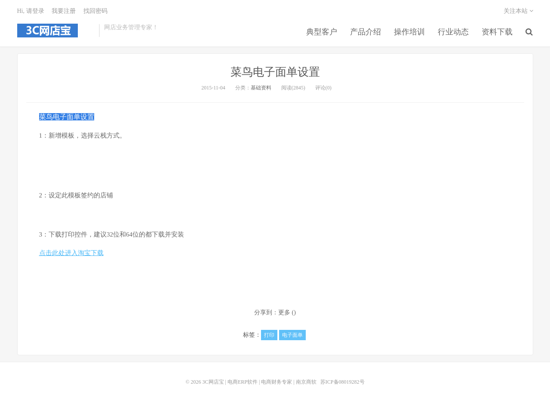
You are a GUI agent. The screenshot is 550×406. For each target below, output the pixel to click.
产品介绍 (365, 32)
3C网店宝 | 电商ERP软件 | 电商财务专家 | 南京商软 (54, 30)
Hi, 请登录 (30, 11)
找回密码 (95, 11)
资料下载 (497, 32)
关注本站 (518, 11)
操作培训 (409, 32)
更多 (284, 312)
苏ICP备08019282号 (342, 382)
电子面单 (292, 335)
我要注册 (64, 11)
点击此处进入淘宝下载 (71, 252)
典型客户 (321, 32)
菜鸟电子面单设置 (275, 72)
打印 (269, 335)
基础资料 (261, 88)
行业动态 (453, 32)
